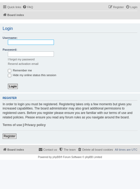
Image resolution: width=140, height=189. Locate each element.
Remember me (20, 70)
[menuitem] (28, 7)
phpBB (56, 157)
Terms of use (12, 125)
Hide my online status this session (32, 75)
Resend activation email (23, 63)
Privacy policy (35, 125)
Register (9, 136)
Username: (10, 37)
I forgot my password (21, 59)
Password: (10, 49)
